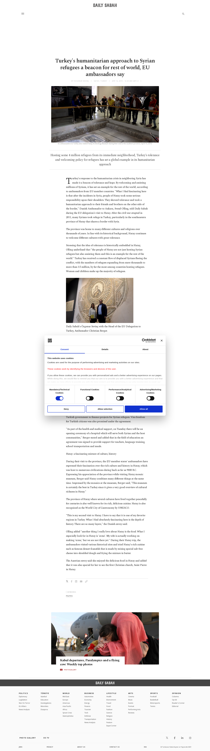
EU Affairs (22, 706)
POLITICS (23, 693)
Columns (175, 696)
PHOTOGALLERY (70, 670)
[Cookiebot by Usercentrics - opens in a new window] (144, 340)
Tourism (87, 709)
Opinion (176, 693)
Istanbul (44, 696)
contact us (114, 747)
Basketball (154, 700)
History (109, 719)
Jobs (21, 747)
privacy (49, 747)
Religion (109, 716)
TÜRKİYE (45, 693)
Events (130, 703)
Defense (87, 716)
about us (81, 747)
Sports (154, 693)
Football (153, 696)
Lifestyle (111, 693)
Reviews (131, 713)
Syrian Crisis (67, 713)
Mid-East (66, 696)
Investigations (46, 703)
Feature (109, 722)
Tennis (152, 706)
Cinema (131, 696)
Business (89, 693)
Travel (108, 703)
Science (109, 713)
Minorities (44, 706)
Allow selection (105, 409)
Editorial (175, 706)
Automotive (88, 696)
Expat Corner (111, 726)
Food (108, 706)
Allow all (144, 409)
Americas (66, 703)
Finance (87, 706)
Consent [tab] (64, 349)
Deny (66, 409)
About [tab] (145, 349)
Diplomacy (23, 696)
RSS (145, 747)
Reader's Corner (178, 703)
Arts (130, 693)
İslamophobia (68, 716)
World (66, 693)
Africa (65, 709)
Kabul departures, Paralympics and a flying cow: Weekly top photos (86, 662)
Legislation (23, 700)
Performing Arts (134, 709)
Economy (87, 700)
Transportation (90, 719)
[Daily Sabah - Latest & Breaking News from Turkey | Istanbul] (105, 5)
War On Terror (24, 703)
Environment (111, 700)
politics (69, 596)
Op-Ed (174, 700)
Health (108, 696)
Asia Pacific (67, 706)
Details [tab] (105, 349)
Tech (86, 713)
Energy (87, 703)
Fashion (109, 709)
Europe (65, 700)
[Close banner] (162, 340)
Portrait (131, 706)
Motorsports (155, 703)
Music (130, 700)
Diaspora (44, 709)
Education (44, 700)
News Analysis (24, 709)
